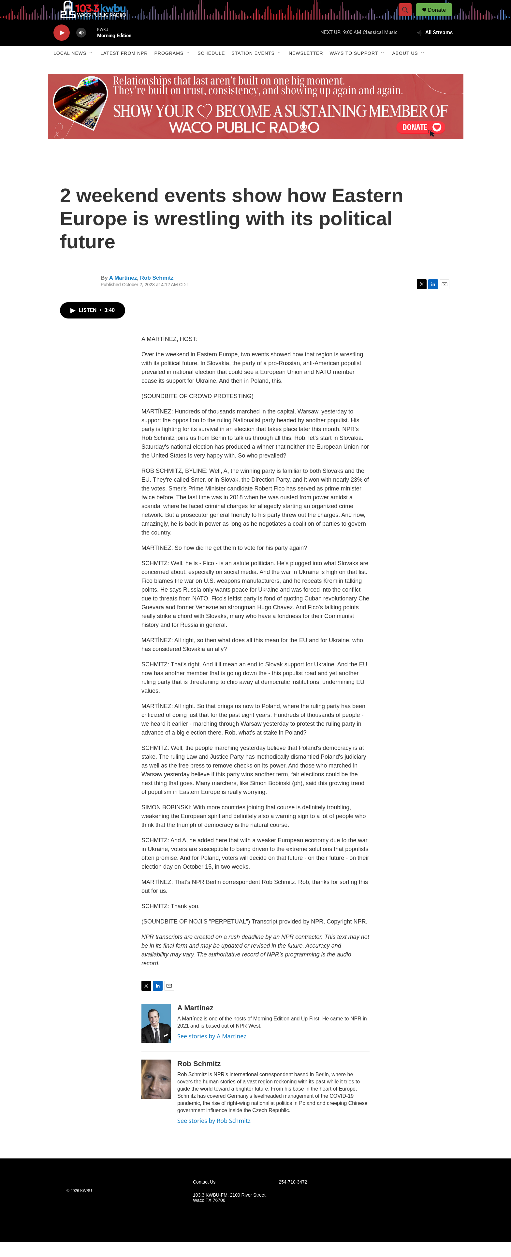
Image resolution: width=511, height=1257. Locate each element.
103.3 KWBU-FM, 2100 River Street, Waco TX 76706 (230, 1212)
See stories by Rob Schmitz (214, 1135)
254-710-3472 (293, 1196)
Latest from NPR (124, 67)
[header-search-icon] (408, 17)
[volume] (81, 47)
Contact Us (204, 1196)
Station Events (253, 67)
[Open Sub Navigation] (91, 67)
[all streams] (435, 47)
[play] (61, 47)
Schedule (211, 67)
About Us (405, 67)
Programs (168, 67)
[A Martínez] (156, 1038)
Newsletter (306, 67)
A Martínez (123, 292)
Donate (441, 17)
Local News (69, 67)
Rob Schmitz (157, 292)
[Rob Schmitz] (156, 1093)
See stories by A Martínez (211, 1051)
